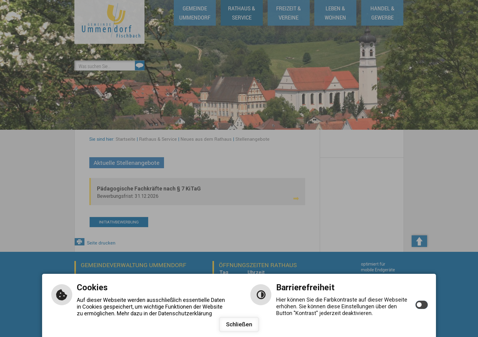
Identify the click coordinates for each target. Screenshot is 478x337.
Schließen (239, 324)
